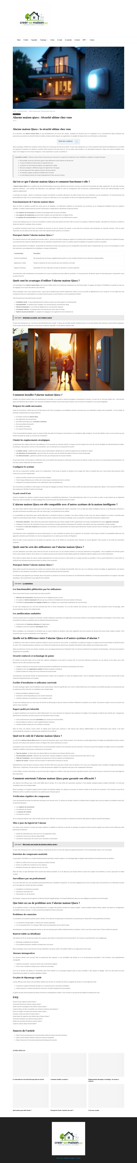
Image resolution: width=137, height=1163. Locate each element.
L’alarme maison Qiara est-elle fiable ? (25, 1024)
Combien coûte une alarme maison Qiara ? (26, 1014)
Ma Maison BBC (16, 114)
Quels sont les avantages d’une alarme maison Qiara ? (30, 1006)
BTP (84, 40)
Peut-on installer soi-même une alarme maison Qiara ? (30, 1011)
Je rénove (77, 40)
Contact (92, 40)
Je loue (52, 40)
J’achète (25, 40)
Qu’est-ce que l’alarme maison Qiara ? (25, 1002)
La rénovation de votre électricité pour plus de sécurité (28, 1079)
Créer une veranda (93, 1110)
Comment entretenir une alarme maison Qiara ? (28, 1019)
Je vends (59, 40)
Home (19, 40)
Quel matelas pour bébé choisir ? (22, 1110)
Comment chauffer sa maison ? (59, 1079)
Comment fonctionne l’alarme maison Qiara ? (27, 1004)
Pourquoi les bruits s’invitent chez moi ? (62, 1110)
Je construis (68, 40)
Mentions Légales (69, 1158)
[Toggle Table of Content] (76, 141)
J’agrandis (34, 40)
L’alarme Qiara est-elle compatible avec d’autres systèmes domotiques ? (36, 1009)
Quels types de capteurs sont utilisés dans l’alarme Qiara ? (31, 1016)
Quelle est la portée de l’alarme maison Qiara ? (27, 1021)
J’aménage (43, 40)
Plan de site (59, 1158)
